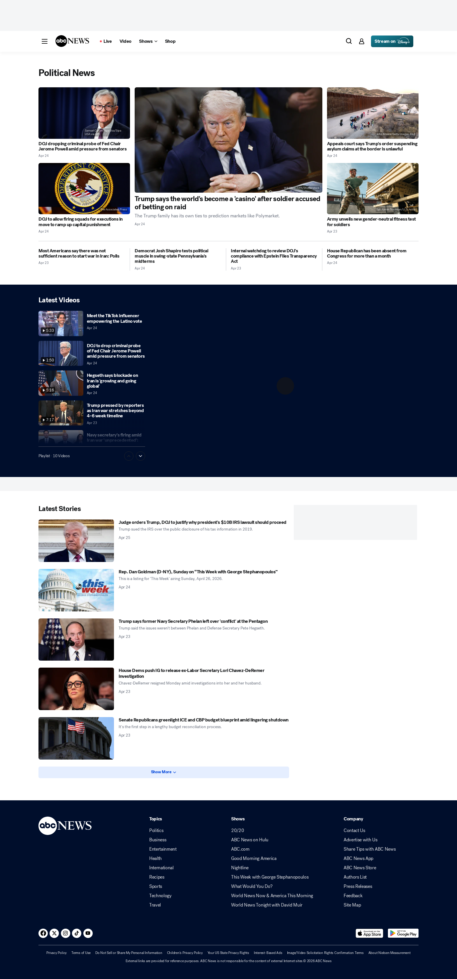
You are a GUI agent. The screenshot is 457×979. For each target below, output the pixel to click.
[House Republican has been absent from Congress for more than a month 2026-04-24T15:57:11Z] (373, 253)
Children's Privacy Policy (185, 953)
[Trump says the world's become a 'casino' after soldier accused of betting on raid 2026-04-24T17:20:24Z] (228, 140)
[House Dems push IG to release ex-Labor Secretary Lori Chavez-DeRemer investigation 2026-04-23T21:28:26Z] (76, 689)
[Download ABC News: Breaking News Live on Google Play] (403, 933)
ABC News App (358, 858)
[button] (44, 41)
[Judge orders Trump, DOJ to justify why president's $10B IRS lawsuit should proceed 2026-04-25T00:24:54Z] (76, 540)
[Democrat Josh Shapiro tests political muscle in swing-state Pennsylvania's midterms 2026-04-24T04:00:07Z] (178, 256)
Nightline (240, 868)
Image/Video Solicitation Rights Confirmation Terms (325, 953)
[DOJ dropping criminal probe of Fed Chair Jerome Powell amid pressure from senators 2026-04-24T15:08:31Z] (84, 113)
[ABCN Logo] (72, 41)
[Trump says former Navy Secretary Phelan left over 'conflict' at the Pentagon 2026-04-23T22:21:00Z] (76, 639)
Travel (155, 905)
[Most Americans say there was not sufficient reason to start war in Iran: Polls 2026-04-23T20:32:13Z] (81, 253)
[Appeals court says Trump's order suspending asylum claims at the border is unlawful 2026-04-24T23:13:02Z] (373, 113)
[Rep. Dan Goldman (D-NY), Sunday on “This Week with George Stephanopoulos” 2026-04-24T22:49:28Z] (76, 590)
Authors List (355, 877)
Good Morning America (254, 858)
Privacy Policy (56, 953)
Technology (160, 895)
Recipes (156, 877)
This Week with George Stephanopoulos (269, 877)
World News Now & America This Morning (272, 895)
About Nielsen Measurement (389, 953)
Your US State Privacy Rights (228, 953)
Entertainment (163, 849)
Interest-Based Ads (268, 953)
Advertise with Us (360, 840)
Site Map (352, 905)
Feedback (353, 895)
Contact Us (354, 830)
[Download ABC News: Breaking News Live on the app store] (370, 933)
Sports (155, 886)
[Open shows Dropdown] (148, 41)
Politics (156, 830)
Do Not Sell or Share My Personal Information (128, 953)
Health (155, 858)
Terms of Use (81, 953)
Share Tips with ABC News (370, 849)
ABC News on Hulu (249, 840)
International (161, 868)
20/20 (237, 830)
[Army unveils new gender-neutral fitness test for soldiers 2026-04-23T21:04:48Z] (373, 188)
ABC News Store (360, 868)
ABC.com (240, 849)
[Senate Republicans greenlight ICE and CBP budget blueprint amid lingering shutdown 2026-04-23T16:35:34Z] (76, 738)
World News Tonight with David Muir (267, 905)
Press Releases (358, 886)
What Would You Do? (251, 886)
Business (157, 840)
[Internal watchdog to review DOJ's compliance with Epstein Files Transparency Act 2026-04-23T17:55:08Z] (274, 256)
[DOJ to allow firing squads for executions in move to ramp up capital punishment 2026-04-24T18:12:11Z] (84, 188)
